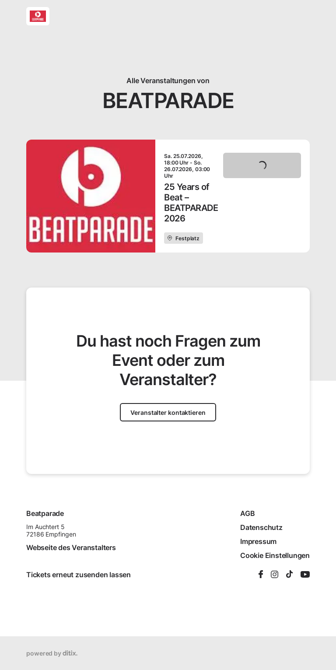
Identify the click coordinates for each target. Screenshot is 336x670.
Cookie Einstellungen (275, 555)
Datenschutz (261, 527)
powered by (51, 653)
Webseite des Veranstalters (71, 547)
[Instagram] (274, 575)
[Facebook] (261, 574)
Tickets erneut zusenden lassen (78, 574)
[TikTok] (289, 574)
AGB (247, 513)
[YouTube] (305, 575)
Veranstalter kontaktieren (168, 412)
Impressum (258, 541)
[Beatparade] (37, 16)
